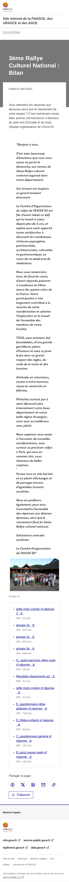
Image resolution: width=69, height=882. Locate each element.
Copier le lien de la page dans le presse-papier (53, 784)
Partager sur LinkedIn (33, 784)
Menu (64, 4)
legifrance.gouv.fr (13, 847)
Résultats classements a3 (33, 676)
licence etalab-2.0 (11, 877)
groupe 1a (23, 636)
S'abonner (21, 794)
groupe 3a (23, 648)
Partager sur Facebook (12, 784)
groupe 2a (23, 625)
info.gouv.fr (10, 840)
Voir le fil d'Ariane (11, 32)
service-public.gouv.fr (37, 840)
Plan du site (9, 858)
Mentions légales (38, 858)
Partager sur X (22, 784)
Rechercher (56, 4)
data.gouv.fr (38, 847)
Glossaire (22, 858)
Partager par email (43, 784)
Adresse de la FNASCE (24, 864)
